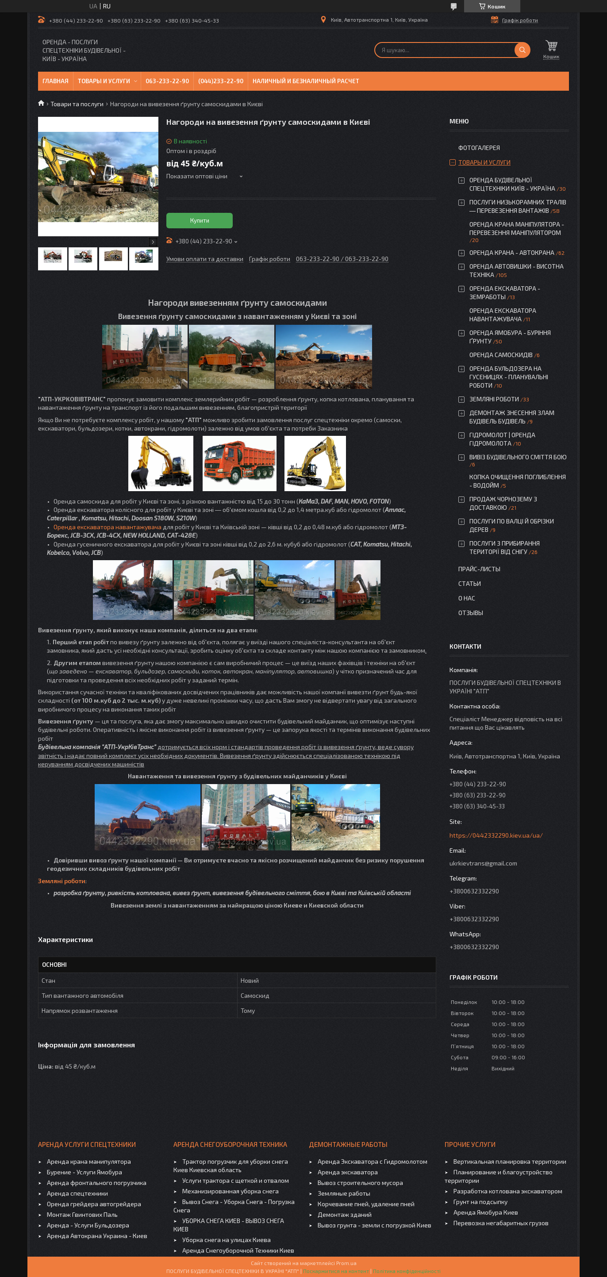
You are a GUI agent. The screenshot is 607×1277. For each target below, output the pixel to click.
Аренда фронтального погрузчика (96, 1182)
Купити (199, 220)
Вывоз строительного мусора (360, 1182)
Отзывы (470, 612)
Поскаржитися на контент (336, 1271)
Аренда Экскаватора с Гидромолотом (372, 1161)
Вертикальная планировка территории (509, 1161)
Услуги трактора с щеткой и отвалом (235, 1180)
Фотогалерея (479, 147)
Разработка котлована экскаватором (507, 1191)
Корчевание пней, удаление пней (366, 1204)
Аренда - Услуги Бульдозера (88, 1225)
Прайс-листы (479, 569)
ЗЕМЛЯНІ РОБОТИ (494, 399)
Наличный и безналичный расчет (306, 81)
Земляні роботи (61, 881)
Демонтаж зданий (345, 1214)
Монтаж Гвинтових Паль (82, 1214)
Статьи (469, 583)
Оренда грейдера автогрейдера (94, 1204)
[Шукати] (522, 50)
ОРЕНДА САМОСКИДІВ (501, 354)
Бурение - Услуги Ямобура (84, 1172)
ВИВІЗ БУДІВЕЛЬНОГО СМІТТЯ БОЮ (518, 457)
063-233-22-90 (167, 81)
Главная (55, 81)
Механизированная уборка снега (230, 1191)
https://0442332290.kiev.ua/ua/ (496, 835)
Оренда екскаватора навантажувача (107, 527)
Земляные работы (344, 1193)
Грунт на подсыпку (480, 1201)
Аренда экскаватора (348, 1172)
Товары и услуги (104, 81)
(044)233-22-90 (220, 81)
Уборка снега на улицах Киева (226, 1239)
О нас (466, 598)
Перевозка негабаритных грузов (501, 1223)
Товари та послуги (77, 104)
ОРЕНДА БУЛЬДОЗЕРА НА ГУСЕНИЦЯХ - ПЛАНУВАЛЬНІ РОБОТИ (508, 377)
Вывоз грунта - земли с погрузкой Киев (374, 1225)
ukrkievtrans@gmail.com (483, 863)
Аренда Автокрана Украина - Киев (97, 1235)
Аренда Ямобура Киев (485, 1212)
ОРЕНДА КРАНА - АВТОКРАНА (511, 252)
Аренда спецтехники (77, 1193)
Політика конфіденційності (407, 1271)
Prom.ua (346, 1263)
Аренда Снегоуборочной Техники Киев (238, 1250)
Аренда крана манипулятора (89, 1161)
